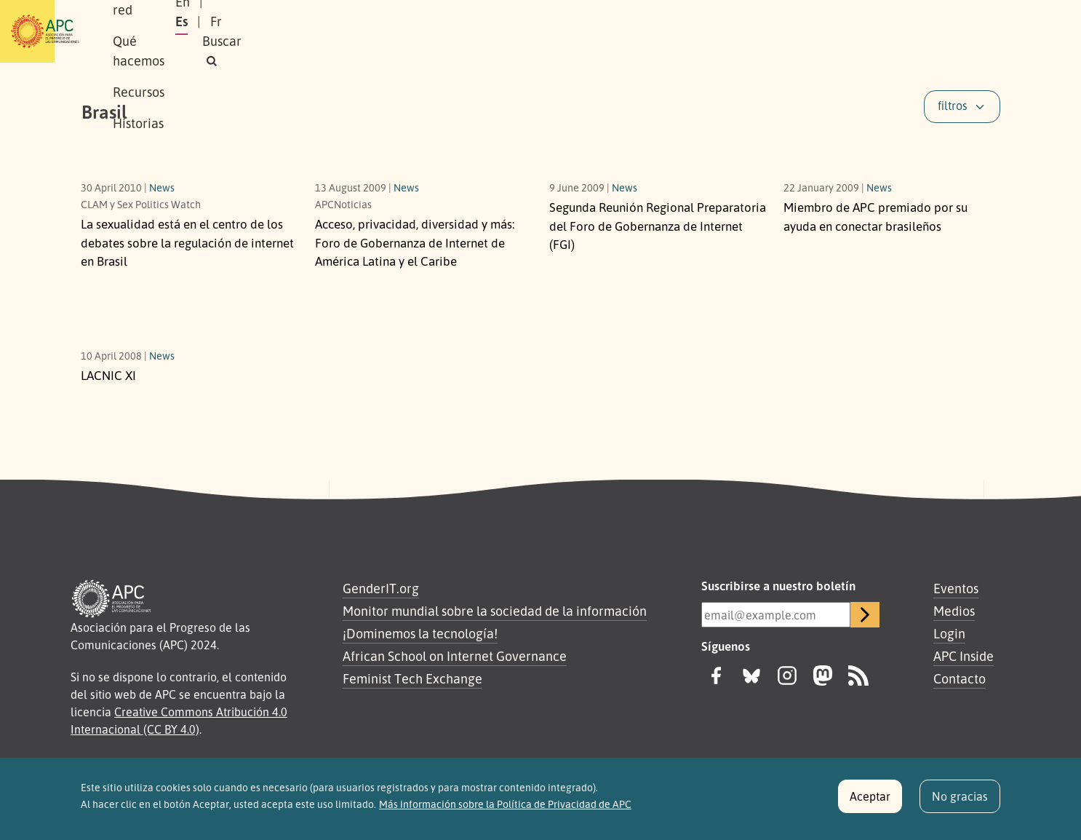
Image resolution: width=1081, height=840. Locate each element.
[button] (972, 31)
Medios (954, 611)
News (162, 187)
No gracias (960, 803)
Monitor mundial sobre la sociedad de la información (495, 611)
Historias (544, 31)
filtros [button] (953, 105)
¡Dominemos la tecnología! (420, 633)
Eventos (955, 588)
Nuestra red (289, 31)
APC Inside (963, 656)
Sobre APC (203, 31)
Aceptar (870, 803)
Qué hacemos (384, 31)
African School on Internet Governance (455, 656)
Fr (883, 31)
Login (949, 633)
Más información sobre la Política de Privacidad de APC (505, 810)
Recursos (471, 31)
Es (848, 31)
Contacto (959, 678)
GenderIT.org (381, 588)
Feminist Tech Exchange (412, 678)
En (812, 31)
